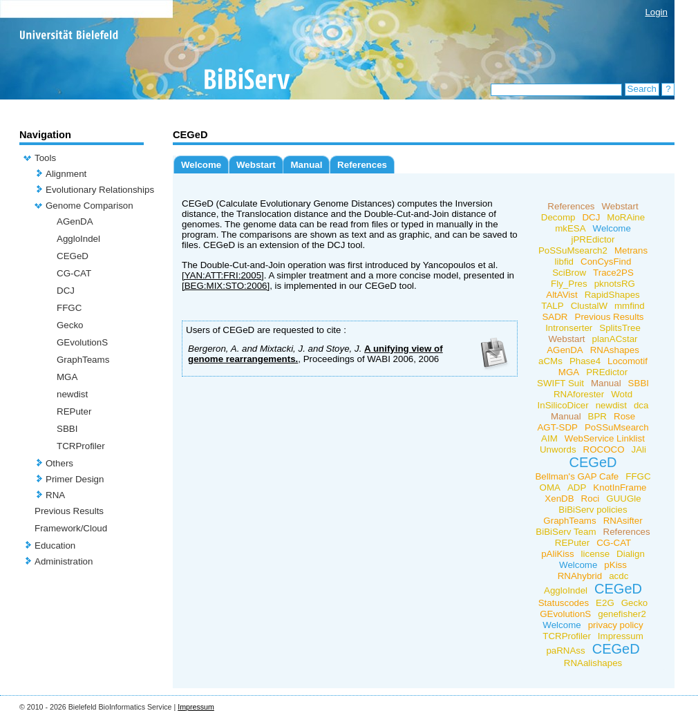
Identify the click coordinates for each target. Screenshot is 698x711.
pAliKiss (557, 554)
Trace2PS (613, 272)
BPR (597, 416)
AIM (549, 438)
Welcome (201, 165)
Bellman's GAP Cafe (577, 476)
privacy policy (615, 625)
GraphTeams (83, 359)
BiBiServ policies (592, 509)
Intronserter (568, 328)
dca (641, 405)
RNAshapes (614, 350)
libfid (564, 261)
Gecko (70, 325)
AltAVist (561, 295)
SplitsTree (620, 328)
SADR (554, 317)
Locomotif (627, 361)
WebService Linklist (605, 438)
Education (55, 545)
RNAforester (579, 394)
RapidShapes (612, 295)
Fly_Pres (569, 283)
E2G (605, 603)
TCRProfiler (81, 446)
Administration (64, 561)
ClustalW (589, 306)
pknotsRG (614, 283)
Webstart (256, 165)
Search (642, 89)
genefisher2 (622, 614)
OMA (550, 487)
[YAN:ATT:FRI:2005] (223, 275)
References (362, 165)
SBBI (67, 429)
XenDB (559, 498)
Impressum (620, 636)
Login (656, 12)
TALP (552, 306)
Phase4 (585, 361)
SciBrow (569, 272)
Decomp (558, 217)
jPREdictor (593, 239)
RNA (55, 495)
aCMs (550, 361)
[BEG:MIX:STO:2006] (226, 286)
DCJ (66, 290)
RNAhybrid (580, 576)
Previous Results (69, 511)
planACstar (615, 339)
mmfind (629, 306)
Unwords (558, 449)
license (595, 554)
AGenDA (75, 221)
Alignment (66, 174)
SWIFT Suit (560, 383)
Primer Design (75, 479)
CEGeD (72, 256)
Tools (45, 158)
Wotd (621, 394)
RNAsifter (623, 520)
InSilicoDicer (563, 405)
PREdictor (607, 372)
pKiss (615, 565)
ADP (576, 487)
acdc (618, 576)
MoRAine (626, 217)
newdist (72, 394)
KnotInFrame (619, 487)
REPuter (74, 411)
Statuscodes (563, 603)
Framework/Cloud (71, 528)
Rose (624, 416)
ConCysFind (606, 261)
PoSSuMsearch (617, 427)
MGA (67, 377)
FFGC (69, 308)
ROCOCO (604, 449)
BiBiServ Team (566, 532)
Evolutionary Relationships (100, 189)
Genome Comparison (89, 205)
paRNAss (565, 650)
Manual (306, 165)
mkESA (570, 228)
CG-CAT (74, 273)
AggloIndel (78, 239)
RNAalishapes (593, 663)
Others (59, 463)
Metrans (631, 250)
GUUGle (623, 498)
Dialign (630, 554)
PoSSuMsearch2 (572, 250)
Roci (590, 498)
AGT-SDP (557, 427)
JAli (639, 449)
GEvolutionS (82, 342)
